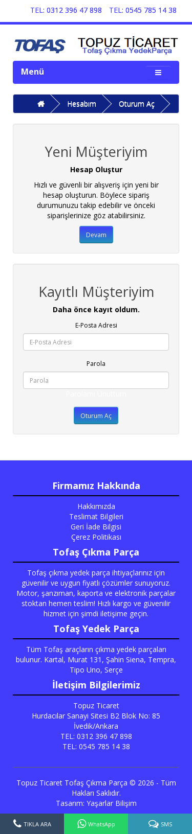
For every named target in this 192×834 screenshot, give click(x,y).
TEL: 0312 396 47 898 (66, 10)
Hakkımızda (96, 506)
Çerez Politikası (96, 537)
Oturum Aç (137, 103)
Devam (96, 234)
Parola (96, 363)
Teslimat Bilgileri (96, 516)
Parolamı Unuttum (96, 394)
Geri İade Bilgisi (96, 526)
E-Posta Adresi (96, 325)
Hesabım (81, 103)
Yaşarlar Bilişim (112, 803)
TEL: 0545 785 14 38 (143, 10)
